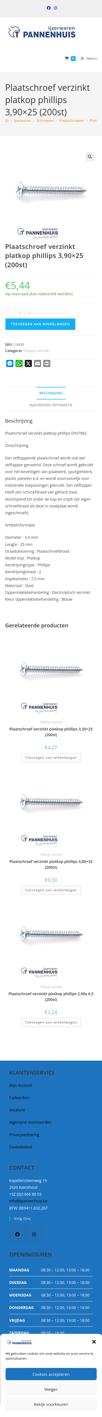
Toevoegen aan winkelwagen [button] (51, 757)
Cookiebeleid (20, 1147)
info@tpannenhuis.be (28, 1201)
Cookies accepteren (50, 1374)
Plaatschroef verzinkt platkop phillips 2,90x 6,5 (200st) (51, 996)
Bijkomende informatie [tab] (50, 405)
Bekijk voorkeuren (51, 1404)
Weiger (51, 1389)
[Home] (7, 120)
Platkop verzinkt (36, 350)
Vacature (17, 1109)
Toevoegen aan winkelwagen (40, 324)
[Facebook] (17, 1234)
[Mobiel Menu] (87, 58)
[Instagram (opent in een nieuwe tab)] (54, 7)
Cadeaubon (19, 1097)
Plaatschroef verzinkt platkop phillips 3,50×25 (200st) (50, 731)
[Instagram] (34, 1234)
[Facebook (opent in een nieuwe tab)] (48, 7)
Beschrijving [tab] (51, 393)
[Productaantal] (20, 313)
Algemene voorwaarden (30, 1122)
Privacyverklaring (24, 1134)
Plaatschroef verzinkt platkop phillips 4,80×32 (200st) (50, 864)
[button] (94, 1341)
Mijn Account (20, 1085)
